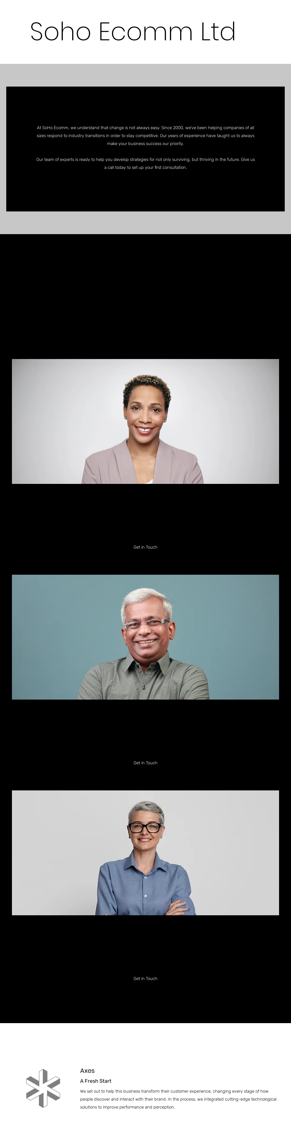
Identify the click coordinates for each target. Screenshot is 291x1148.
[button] (145, 188)
